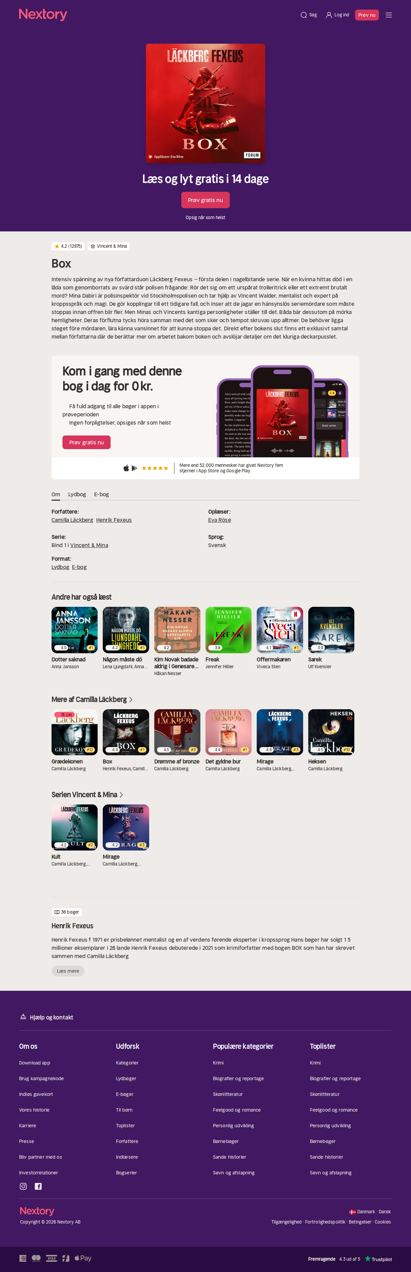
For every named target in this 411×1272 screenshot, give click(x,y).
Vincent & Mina (89, 545)
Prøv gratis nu (205, 200)
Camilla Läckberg (73, 519)
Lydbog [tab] (77, 494)
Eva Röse (219, 519)
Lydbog (60, 566)
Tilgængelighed (286, 1222)
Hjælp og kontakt (46, 1017)
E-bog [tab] (101, 494)
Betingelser (360, 1222)
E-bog (79, 566)
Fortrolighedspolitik (325, 1222)
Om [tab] (56, 494)
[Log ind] (337, 15)
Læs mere (68, 971)
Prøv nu (366, 15)
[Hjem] (157, 15)
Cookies (383, 1222)
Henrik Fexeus (114, 519)
